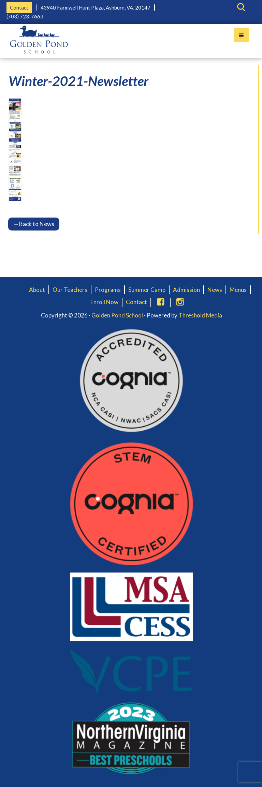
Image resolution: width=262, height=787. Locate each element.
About (37, 289)
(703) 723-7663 (24, 16)
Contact (19, 7)
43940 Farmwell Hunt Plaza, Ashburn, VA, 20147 (95, 7)
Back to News (33, 223)
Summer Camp (146, 289)
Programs (108, 289)
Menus (238, 289)
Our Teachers (70, 289)
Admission (186, 289)
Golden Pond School (117, 315)
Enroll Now (104, 302)
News (214, 289)
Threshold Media (200, 315)
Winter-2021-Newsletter (78, 81)
